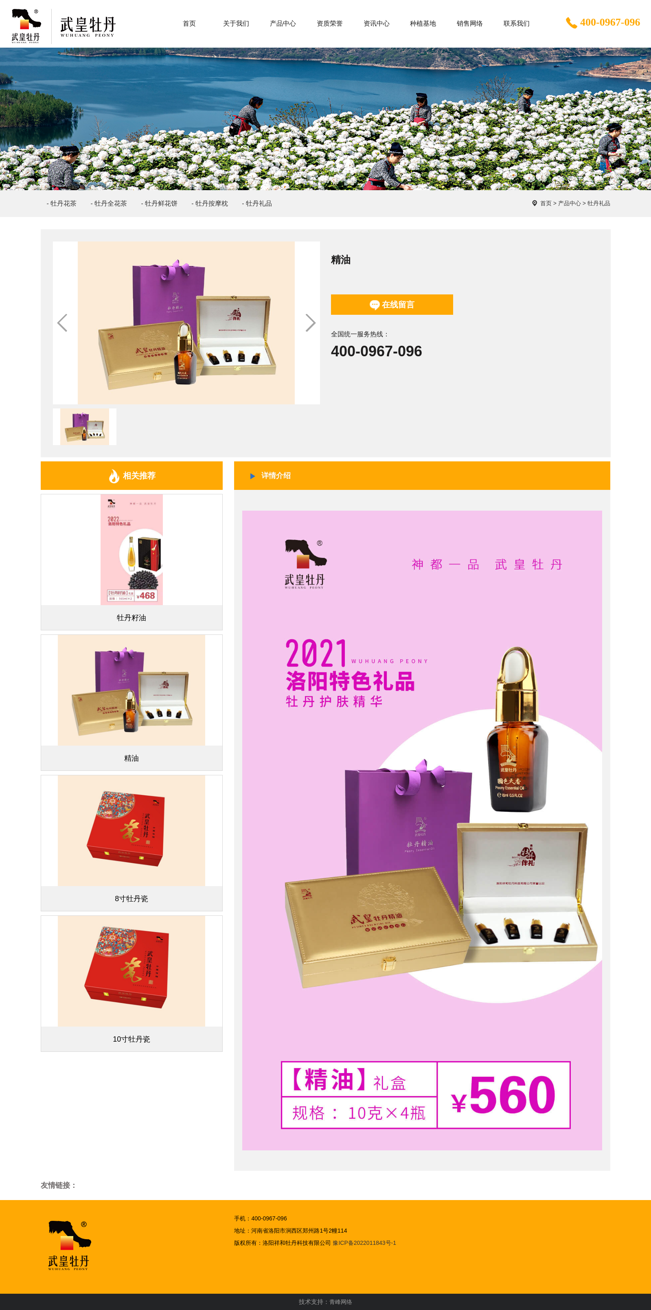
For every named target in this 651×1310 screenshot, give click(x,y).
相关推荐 (132, 476)
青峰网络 (340, 1302)
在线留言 (392, 305)
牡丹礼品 (598, 203)
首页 (546, 203)
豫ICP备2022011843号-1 (364, 1243)
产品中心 (569, 203)
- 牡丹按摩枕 (209, 203)
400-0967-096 (602, 23)
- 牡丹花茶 (62, 203)
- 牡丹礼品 (257, 203)
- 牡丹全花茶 (108, 203)
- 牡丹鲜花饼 (159, 203)
